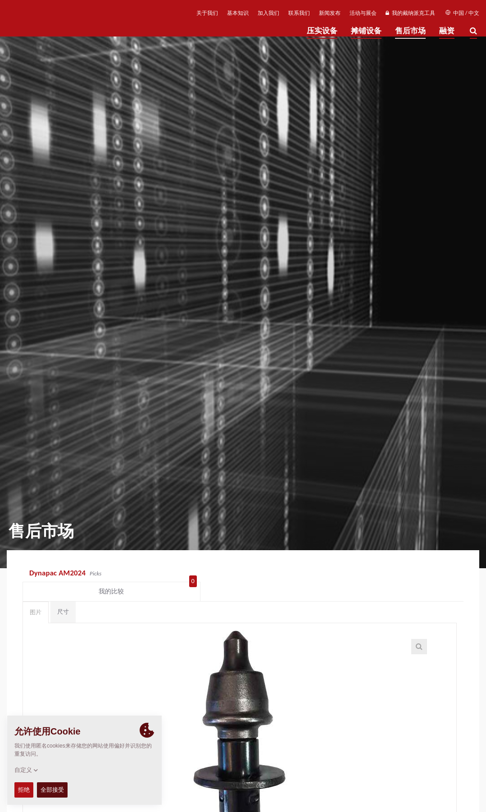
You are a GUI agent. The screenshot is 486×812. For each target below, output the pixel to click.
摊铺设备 (366, 31)
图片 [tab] (35, 596)
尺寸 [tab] (63, 596)
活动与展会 (363, 13)
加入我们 (268, 13)
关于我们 (207, 13)
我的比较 (428, 573)
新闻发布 (330, 13)
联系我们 (299, 13)
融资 (446, 31)
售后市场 (410, 31)
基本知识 (238, 13)
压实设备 (322, 31)
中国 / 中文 (462, 13)
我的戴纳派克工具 (410, 13)
